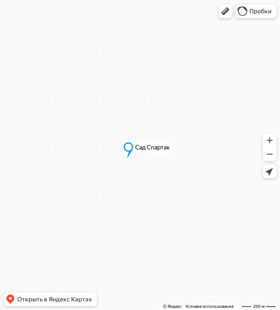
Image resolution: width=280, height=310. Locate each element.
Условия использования (209, 306)
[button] (225, 11)
